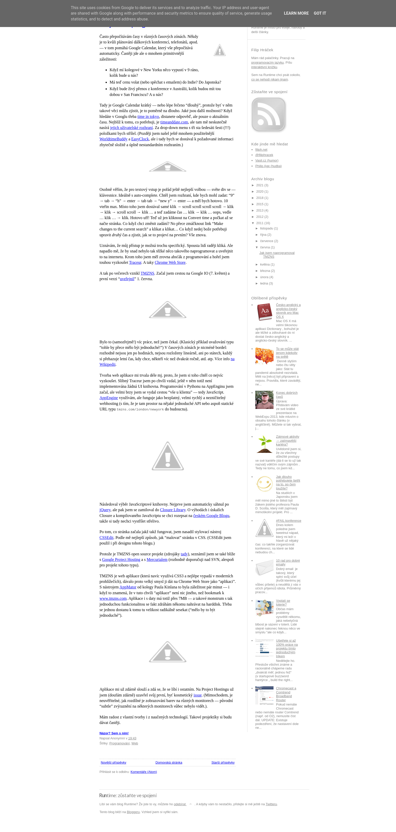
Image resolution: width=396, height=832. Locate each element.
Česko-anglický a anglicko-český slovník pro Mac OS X (288, 310)
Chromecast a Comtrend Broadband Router (286, 694)
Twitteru (271, 804)
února (264, 277)
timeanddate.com (174, 122)
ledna (264, 283)
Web (135, 743)
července (266, 241)
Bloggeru (133, 812)
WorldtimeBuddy (114, 139)
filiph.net (261, 149)
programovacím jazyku (267, 62)
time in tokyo (148, 116)
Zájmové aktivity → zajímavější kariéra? (287, 440)
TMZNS (147, 273)
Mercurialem (157, 559)
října (263, 235)
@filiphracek (264, 155)
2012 (259, 217)
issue (198, 695)
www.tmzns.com (113, 598)
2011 (259, 223)
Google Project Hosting (121, 559)
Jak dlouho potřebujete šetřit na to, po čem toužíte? (288, 482)
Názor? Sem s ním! (114, 733)
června (265, 247)
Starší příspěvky (223, 762)
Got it (320, 13)
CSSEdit (106, 537)
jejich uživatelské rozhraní (131, 127)
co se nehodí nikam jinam (269, 79)
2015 (259, 204)
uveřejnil (127, 279)
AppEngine (109, 398)
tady (184, 554)
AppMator (127, 587)
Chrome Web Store (170, 262)
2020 (259, 191)
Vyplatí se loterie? (283, 602)
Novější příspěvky (113, 762)
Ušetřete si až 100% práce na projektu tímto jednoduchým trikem (287, 648)
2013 (259, 210)
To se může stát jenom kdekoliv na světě (287, 352)
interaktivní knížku (264, 67)
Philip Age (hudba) (268, 166)
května (265, 264)
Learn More (296, 13)
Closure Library (173, 510)
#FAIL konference (288, 521)
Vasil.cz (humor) (267, 160)
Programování (119, 743)
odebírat (184, 804)
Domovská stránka (169, 762)
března (265, 271)
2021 (259, 185)
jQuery (105, 510)
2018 (259, 198)
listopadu (266, 228)
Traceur (135, 262)
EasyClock (140, 139)
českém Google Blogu (211, 515)
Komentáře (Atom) (144, 772)
